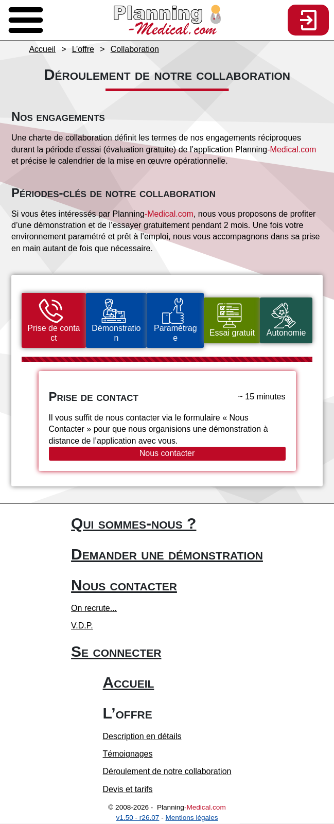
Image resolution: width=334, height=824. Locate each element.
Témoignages (128, 754)
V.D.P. (82, 626)
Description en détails (142, 736)
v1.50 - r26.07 (138, 818)
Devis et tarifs (128, 789)
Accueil (128, 682)
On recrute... (94, 608)
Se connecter (116, 651)
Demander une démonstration (167, 554)
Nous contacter (167, 453)
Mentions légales (191, 818)
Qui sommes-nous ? (133, 523)
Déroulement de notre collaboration (167, 772)
